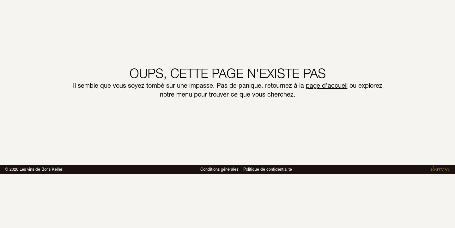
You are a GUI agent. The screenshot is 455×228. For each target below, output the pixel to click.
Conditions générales (219, 169)
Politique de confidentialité (267, 169)
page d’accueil (327, 85)
